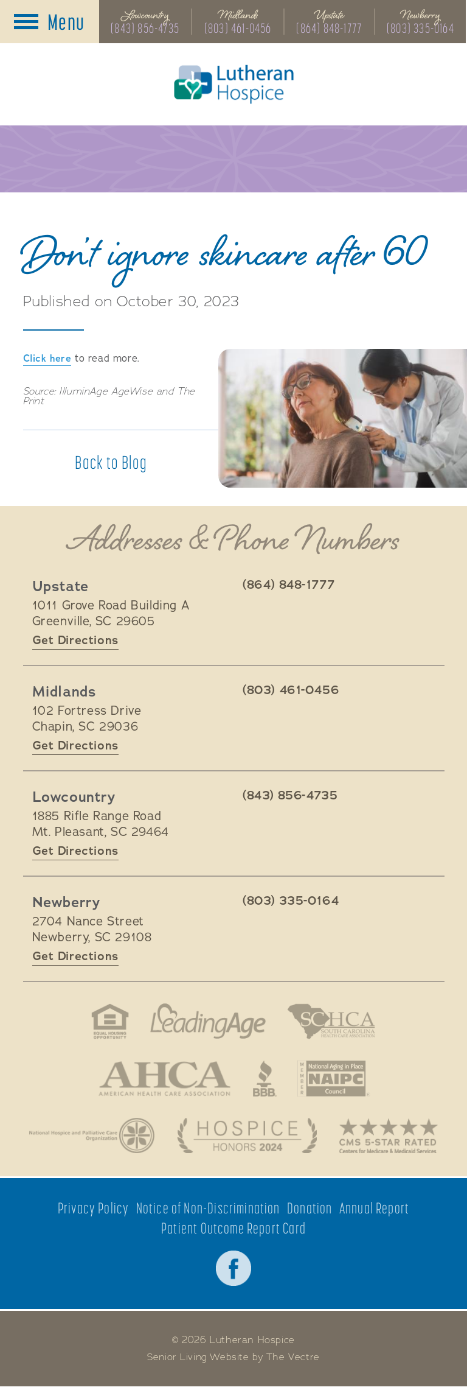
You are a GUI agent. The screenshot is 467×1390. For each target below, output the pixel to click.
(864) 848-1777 (329, 28)
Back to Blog (111, 463)
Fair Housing (108, 1022)
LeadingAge (207, 1022)
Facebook (233, 1272)
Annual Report (374, 1211)
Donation (310, 1211)
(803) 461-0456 (238, 28)
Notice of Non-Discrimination (208, 1211)
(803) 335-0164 (421, 28)
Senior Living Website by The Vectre (234, 1360)
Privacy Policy (93, 1211)
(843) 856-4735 (145, 28)
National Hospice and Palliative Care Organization (89, 1138)
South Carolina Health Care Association (333, 1022)
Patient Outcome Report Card (233, 1231)
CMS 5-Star (391, 1138)
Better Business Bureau (265, 1080)
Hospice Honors (247, 1138)
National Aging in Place (335, 1080)
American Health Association (163, 1080)
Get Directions (75, 641)
